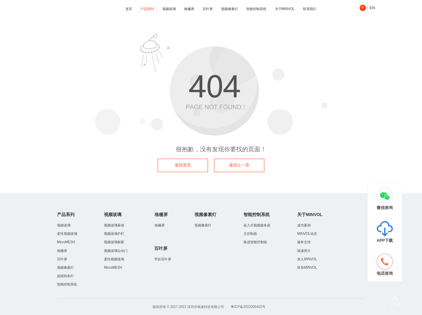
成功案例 (304, 225)
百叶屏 (208, 9)
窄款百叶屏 (162, 259)
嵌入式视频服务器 (257, 225)
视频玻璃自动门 (115, 251)
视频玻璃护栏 (114, 233)
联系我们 (309, 9)
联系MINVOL (307, 267)
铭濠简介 (304, 251)
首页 (128, 9)
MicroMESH (66, 242)
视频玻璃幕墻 (114, 225)
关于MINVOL (285, 9)
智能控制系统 (256, 9)
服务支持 (304, 242)
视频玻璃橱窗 (114, 242)
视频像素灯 (229, 9)
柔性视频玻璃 (67, 233)
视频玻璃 (169, 9)
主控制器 (250, 233)
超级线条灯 (65, 276)
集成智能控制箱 (255, 242)
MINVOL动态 (307, 233)
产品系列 (147, 9)
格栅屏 (189, 9)
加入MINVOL (307, 259)
